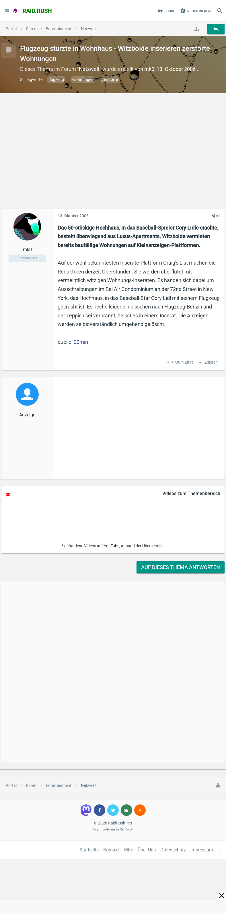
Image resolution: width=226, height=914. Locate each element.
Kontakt (111, 850)
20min (81, 342)
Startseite (89, 850)
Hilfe (128, 850)
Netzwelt (89, 69)
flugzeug (56, 79)
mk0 (149, 69)
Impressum (201, 850)
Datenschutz (173, 850)
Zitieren (211, 362)
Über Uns (147, 850)
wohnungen (82, 79)
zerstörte (110, 79)
